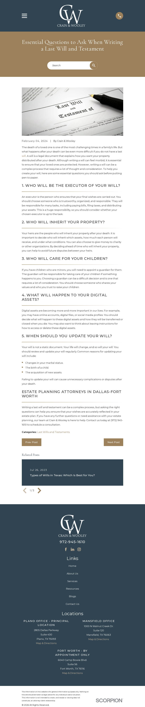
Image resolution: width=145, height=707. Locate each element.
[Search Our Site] (94, 65)
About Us (72, 573)
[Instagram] (79, 549)
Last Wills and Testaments (53, 432)
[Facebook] (66, 549)
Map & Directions (46, 643)
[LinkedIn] (72, 549)
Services (72, 581)
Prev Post (31, 442)
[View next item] (39, 490)
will (24, 156)
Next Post (113, 442)
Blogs (72, 596)
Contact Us (72, 604)
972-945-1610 (72, 542)
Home (72, 565)
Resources (72, 588)
